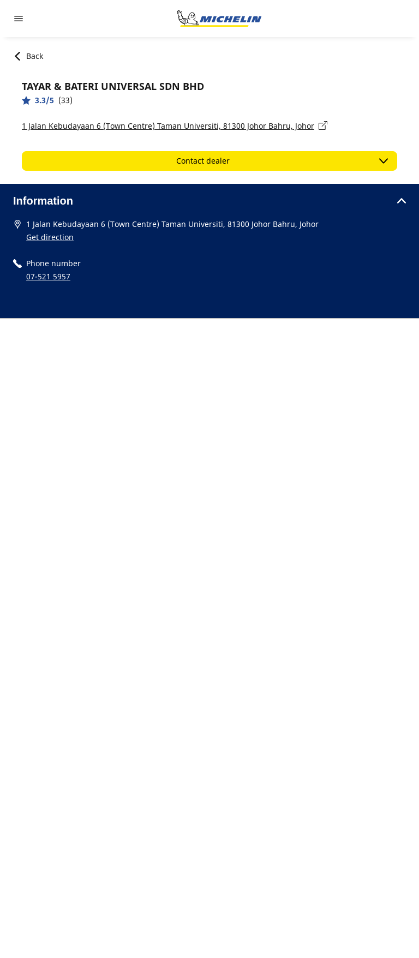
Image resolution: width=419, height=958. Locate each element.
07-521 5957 (48, 276)
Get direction (50, 237)
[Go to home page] (219, 18)
